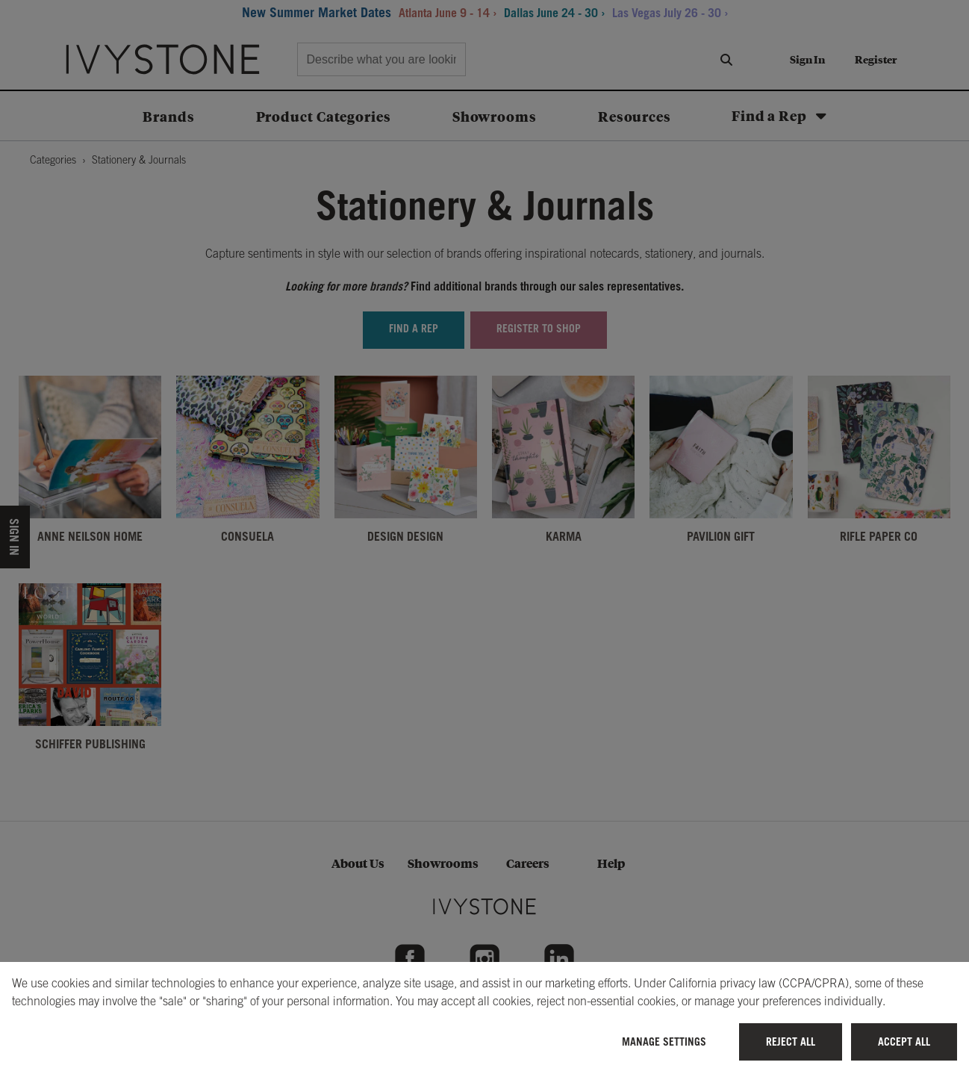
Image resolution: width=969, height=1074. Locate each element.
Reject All (790, 1041)
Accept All (904, 1041)
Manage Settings (664, 1041)
